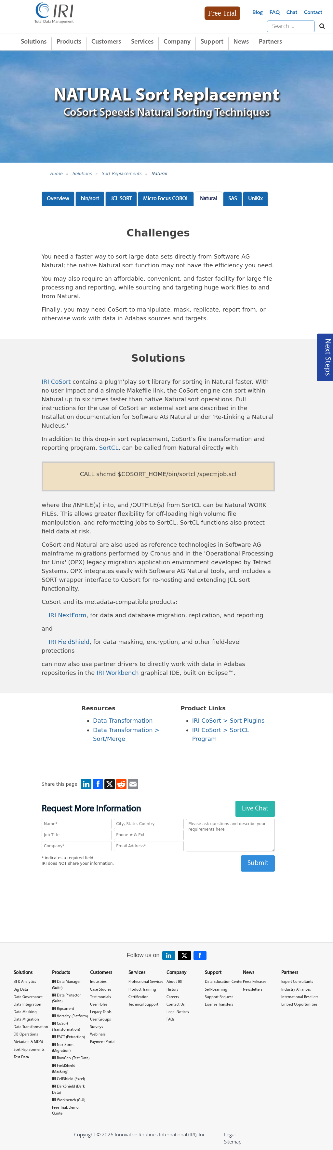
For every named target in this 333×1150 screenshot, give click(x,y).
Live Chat (255, 808)
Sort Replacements (121, 173)
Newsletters (252, 990)
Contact (313, 12)
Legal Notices (177, 1012)
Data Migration (26, 1020)
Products (69, 42)
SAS (232, 199)
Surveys (96, 1027)
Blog (257, 12)
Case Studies (100, 990)
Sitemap (233, 1141)
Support (212, 42)
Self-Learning (216, 990)
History (172, 990)
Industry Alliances (296, 990)
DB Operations (26, 1034)
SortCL (109, 447)
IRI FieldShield (69, 641)
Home (56, 173)
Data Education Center (224, 982)
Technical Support (143, 1005)
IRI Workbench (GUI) (68, 1100)
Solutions (34, 42)
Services (142, 42)
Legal (229, 1134)
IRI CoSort (56, 381)
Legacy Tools (101, 1012)
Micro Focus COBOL (166, 199)
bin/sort (90, 199)
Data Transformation (123, 720)
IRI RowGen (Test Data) (70, 1058)
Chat (292, 12)
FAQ (274, 12)
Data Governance (28, 997)
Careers (172, 997)
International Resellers (299, 997)
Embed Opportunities (299, 1005)
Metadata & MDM (28, 1042)
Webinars (98, 1034)
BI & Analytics (25, 982)
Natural (159, 173)
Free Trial (222, 13)
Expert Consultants (297, 982)
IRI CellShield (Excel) (68, 1079)
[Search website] (320, 26)
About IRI (174, 982)
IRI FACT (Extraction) (68, 1037)
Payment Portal (102, 1042)
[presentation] (158, 884)
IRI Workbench (118, 672)
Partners (270, 42)
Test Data (21, 1057)
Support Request (219, 997)
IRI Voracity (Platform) (70, 1016)
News (241, 42)
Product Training (142, 990)
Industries (98, 982)
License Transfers (219, 1005)
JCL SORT (121, 199)
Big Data (21, 990)
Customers (106, 42)
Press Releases (254, 982)
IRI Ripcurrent (63, 1009)
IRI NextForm (68, 615)
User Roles (98, 1005)
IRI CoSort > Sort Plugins (228, 720)
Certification (138, 997)
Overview (58, 199)
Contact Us (175, 1005)
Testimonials (100, 997)
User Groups (100, 1020)
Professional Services (145, 982)
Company (177, 42)
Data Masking (25, 1012)
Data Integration (27, 1005)
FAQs (170, 1020)
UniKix (255, 199)
